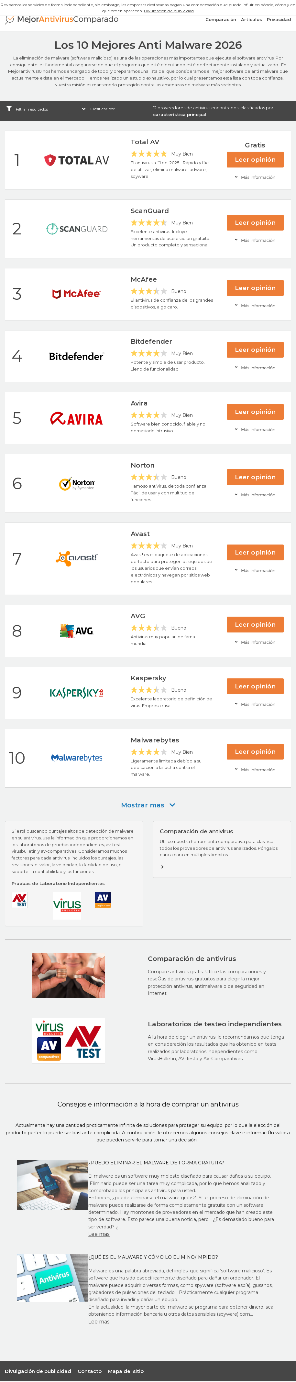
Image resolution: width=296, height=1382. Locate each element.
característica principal (179, 114)
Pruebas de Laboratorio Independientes (58, 883)
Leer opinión (255, 160)
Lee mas (99, 1235)
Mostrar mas (148, 805)
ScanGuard (150, 211)
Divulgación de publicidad (169, 10)
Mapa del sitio (126, 1371)
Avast (140, 534)
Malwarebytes (155, 740)
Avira (139, 404)
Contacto (90, 1371)
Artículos (251, 21)
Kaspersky (148, 678)
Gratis (255, 145)
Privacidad (279, 21)
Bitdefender (151, 342)
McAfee (144, 280)
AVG (138, 617)
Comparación (220, 21)
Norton (143, 466)
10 (17, 759)
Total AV (145, 142)
